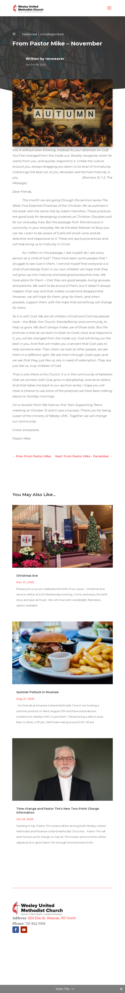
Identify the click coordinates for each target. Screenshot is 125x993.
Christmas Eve (27, 575)
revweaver (54, 59)
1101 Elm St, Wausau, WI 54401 (52, 918)
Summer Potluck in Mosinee (37, 692)
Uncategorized (52, 34)
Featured (29, 34)
